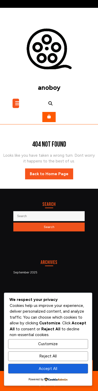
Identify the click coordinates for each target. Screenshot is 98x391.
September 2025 (28, 272)
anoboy (49, 87)
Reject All (48, 356)
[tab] (16, 103)
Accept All (48, 368)
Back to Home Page (51, 175)
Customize (48, 344)
